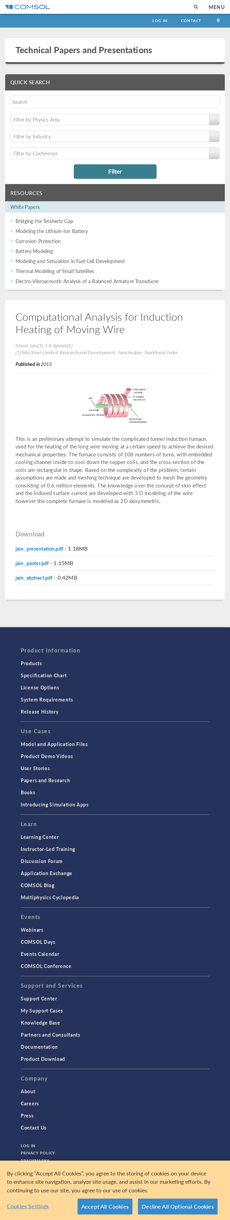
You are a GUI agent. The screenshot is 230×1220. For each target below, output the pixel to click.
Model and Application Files (54, 743)
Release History (40, 711)
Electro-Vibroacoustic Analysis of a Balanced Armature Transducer (87, 281)
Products (31, 663)
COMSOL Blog (37, 885)
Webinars (32, 929)
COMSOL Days (38, 941)
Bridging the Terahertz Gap (44, 220)
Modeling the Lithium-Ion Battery (52, 230)
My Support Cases (42, 1010)
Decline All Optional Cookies (178, 1206)
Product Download (43, 1058)
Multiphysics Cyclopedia (50, 897)
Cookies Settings (28, 1206)
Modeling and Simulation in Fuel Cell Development (70, 261)
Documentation (39, 1046)
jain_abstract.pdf (34, 577)
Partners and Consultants (50, 1034)
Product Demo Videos (47, 756)
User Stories (35, 768)
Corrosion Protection (38, 241)
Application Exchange (46, 873)
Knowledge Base (40, 1022)
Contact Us (34, 1127)
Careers (30, 1103)
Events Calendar (40, 953)
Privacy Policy (38, 1152)
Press (27, 1115)
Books (28, 792)
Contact (191, 20)
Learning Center (40, 836)
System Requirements (47, 699)
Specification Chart (44, 675)
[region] (115, 1190)
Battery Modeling (34, 251)
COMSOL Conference (46, 965)
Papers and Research (45, 780)
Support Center (39, 998)
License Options (40, 687)
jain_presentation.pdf (39, 548)
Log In (159, 20)
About (28, 1091)
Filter (115, 171)
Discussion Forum (42, 861)
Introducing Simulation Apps (55, 804)
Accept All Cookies (105, 1206)
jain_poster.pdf (32, 563)
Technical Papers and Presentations (84, 50)
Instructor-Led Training (48, 848)
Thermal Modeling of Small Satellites (55, 271)
